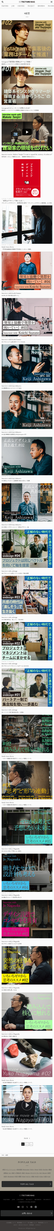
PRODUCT (47, 1199)
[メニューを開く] (51, 2)
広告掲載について (11, 1222)
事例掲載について (22, 1222)
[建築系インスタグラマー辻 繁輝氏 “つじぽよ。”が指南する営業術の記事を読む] (27, 86)
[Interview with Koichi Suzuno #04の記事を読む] (27, 271)
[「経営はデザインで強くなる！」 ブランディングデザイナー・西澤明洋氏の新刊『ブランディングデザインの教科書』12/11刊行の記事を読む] (27, 178)
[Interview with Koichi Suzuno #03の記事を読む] (27, 317)
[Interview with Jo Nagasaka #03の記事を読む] (27, 919)
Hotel (24, 1176)
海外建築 (19, 1169)
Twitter (27, 1207)
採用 (49, 1173)
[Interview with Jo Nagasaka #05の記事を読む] (27, 826)
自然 (5, 1176)
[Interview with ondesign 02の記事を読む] (27, 641)
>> (31, 1144)
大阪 (45, 1176)
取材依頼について (43, 1222)
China (41, 1176)
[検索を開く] (2, 2)
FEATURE (5, 6)
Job (41, 1173)
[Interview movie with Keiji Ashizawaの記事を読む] (27, 224)
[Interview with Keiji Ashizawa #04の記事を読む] (27, 363)
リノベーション (11, 1169)
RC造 (37, 1176)
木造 (40, 1169)
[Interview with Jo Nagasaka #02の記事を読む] (27, 965)
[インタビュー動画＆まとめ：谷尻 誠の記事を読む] (27, 132)
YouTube (45, 1169)
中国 (16, 1176)
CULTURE (21, 6)
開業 (20, 1176)
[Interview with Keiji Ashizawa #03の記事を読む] (27, 410)
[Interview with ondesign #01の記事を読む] (27, 687)
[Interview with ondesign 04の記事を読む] (27, 549)
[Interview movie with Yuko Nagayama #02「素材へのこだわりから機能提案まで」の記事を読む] (27, 1058)
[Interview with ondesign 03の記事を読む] (27, 595)
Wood (36, 1169)
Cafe (49, 1176)
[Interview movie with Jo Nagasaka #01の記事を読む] (27, 780)
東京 (4, 1169)
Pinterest (36, 1207)
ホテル (29, 1176)
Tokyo (32, 1169)
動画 (50, 1169)
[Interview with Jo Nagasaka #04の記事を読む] (27, 873)
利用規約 (31, 1225)
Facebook (31, 1207)
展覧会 (6, 1173)
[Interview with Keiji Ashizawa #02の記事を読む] (27, 456)
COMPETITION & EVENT (27, 1202)
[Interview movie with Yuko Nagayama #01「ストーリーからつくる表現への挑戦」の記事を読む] (27, 1104)
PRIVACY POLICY (23, 1225)
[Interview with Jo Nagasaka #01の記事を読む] (27, 1011)
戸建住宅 (18, 1173)
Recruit (45, 1173)
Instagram (23, 1207)
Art (10, 1173)
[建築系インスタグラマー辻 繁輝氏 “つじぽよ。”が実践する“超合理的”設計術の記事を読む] (27, 39)
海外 (13, 1173)
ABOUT (15, 1225)
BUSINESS (41, 6)
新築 (33, 1176)
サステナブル (35, 1173)
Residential (11, 1176)
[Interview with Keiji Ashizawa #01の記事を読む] (27, 502)
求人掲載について (32, 1222)
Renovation (26, 1169)
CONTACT (38, 1225)
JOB (13, 6)
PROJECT (31, 6)
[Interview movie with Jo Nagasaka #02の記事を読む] (27, 734)
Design (28, 1173)
